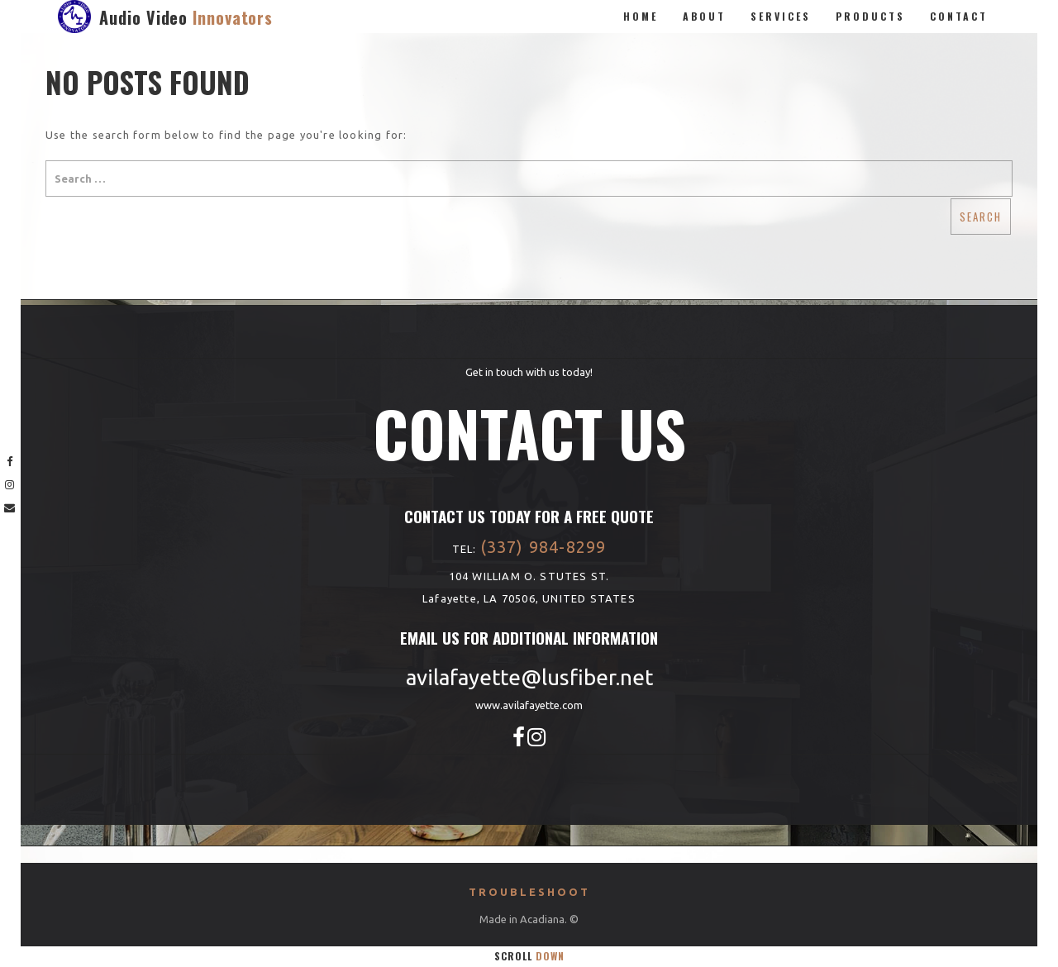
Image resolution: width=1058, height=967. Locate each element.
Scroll (529, 956)
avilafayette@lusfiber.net (529, 677)
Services (781, 16)
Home (640, 16)
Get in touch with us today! (529, 372)
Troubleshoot (529, 892)
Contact (959, 16)
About (704, 16)
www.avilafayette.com (529, 705)
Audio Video (186, 17)
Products (870, 16)
